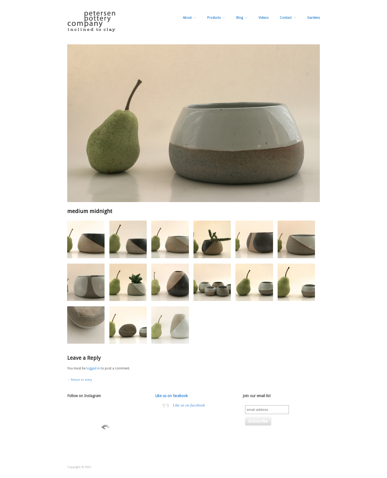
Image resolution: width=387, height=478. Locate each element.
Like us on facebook (171, 396)
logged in (93, 368)
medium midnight (89, 211)
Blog (239, 17)
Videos (263, 17)
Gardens (313, 17)
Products (214, 17)
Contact (286, 17)
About (187, 17)
